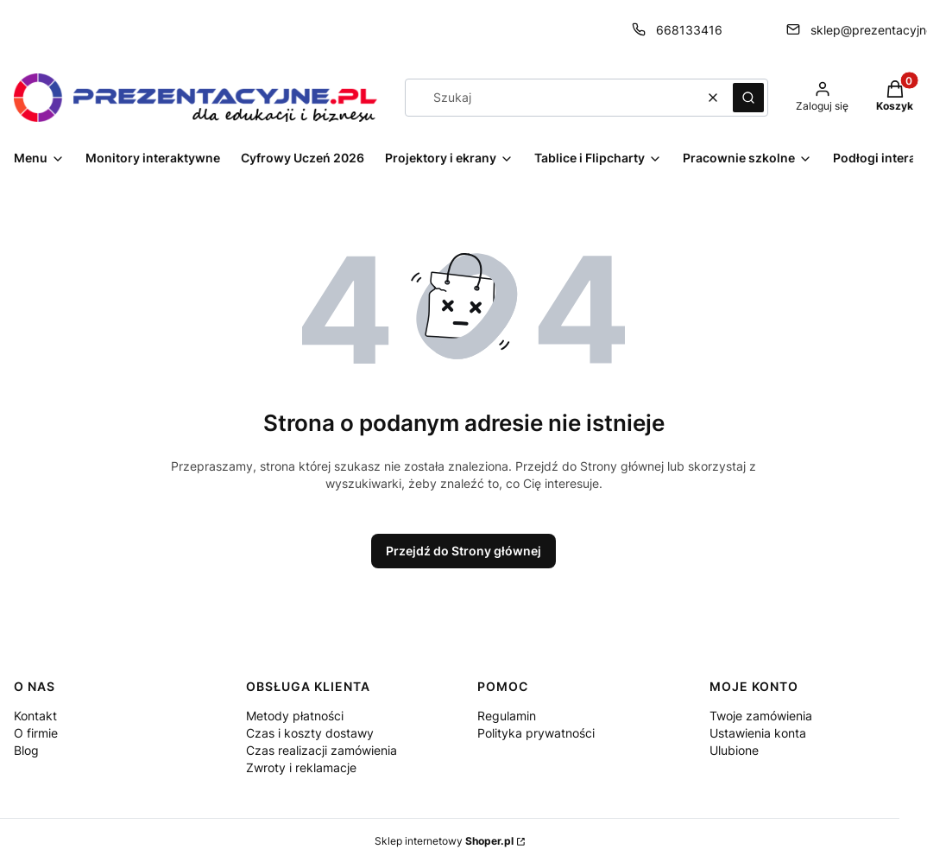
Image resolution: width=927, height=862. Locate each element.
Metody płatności (295, 715)
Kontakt (35, 715)
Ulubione (734, 750)
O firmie (36, 733)
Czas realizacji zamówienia (321, 750)
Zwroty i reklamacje (301, 767)
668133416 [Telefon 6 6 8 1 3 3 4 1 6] (689, 29)
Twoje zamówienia (760, 715)
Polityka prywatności (536, 733)
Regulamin (506, 715)
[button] (748, 97)
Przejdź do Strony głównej (463, 550)
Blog (26, 750)
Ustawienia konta (757, 733)
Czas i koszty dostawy (310, 733)
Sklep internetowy (444, 840)
